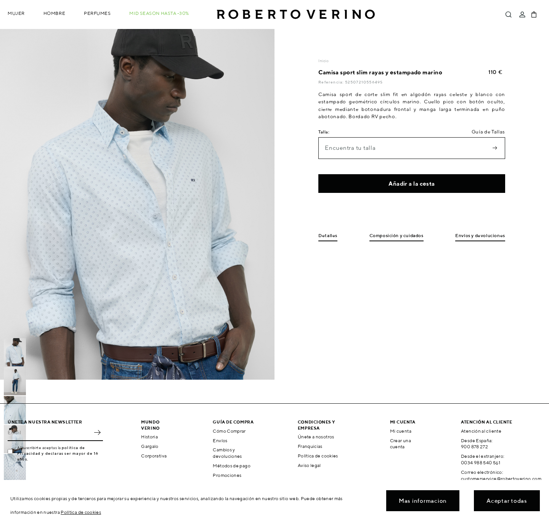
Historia (149, 437)
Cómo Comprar (229, 431)
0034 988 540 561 (480, 462)
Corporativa (154, 456)
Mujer (16, 13)
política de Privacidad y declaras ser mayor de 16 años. (57, 453)
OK (97, 432)
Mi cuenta (400, 431)
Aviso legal (309, 465)
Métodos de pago (231, 465)
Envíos (220, 440)
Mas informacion (423, 500)
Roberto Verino (296, 14)
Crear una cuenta (400, 444)
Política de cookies (318, 456)
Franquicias (310, 446)
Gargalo (150, 446)
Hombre (54, 13)
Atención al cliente (481, 431)
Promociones (227, 475)
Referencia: (331, 82)
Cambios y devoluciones (227, 453)
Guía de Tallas (488, 132)
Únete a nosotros (316, 437)
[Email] (50, 432)
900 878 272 (474, 446)
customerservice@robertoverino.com (501, 478)
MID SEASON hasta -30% (159, 13)
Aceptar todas (506, 500)
